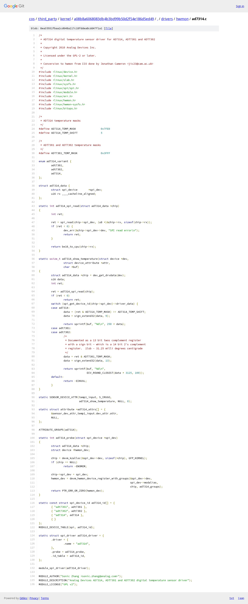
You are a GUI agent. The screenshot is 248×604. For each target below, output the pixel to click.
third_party (47, 18)
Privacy (33, 598)
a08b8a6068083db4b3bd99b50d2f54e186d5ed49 (114, 18)
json (241, 598)
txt (231, 598)
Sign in (240, 6)
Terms (45, 598)
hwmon (182, 18)
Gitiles (23, 598)
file (108, 28)
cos (32, 18)
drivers (167, 18)
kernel (65, 18)
